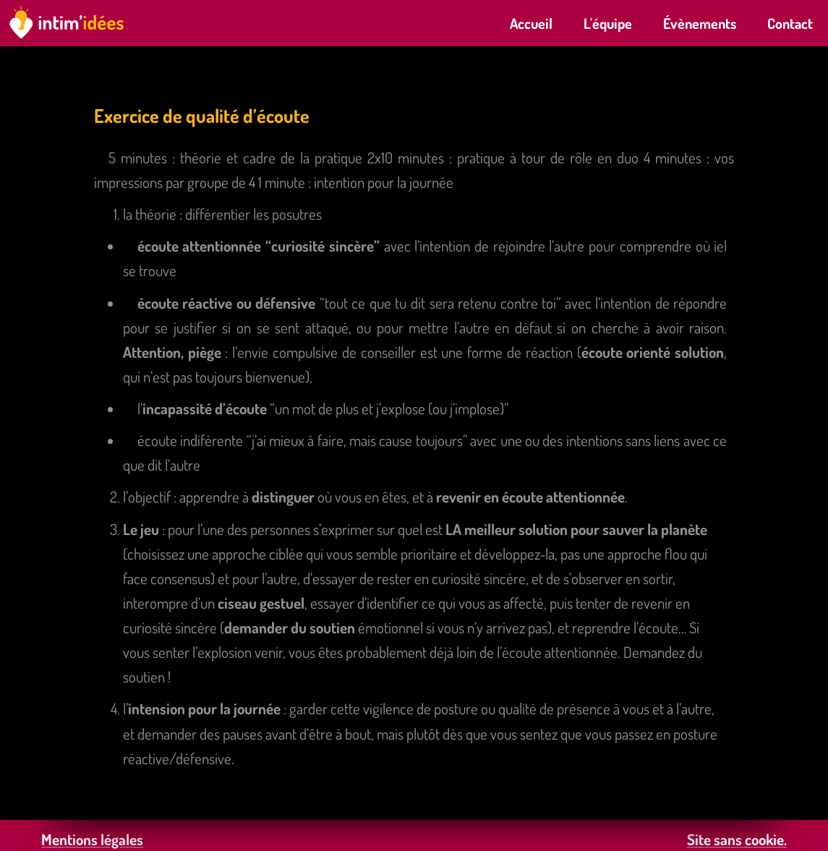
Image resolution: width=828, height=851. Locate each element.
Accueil (531, 23)
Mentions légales (92, 839)
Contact (790, 23)
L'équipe (608, 23)
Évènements (699, 23)
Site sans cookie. (737, 839)
